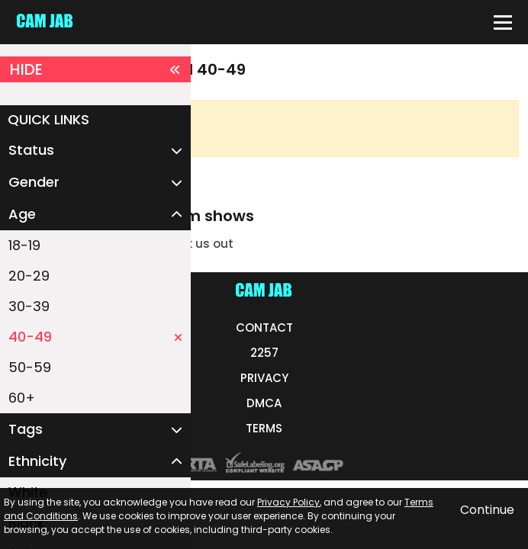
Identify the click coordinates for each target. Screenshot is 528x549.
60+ (21, 397)
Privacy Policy (288, 502)
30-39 (29, 306)
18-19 (24, 245)
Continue (487, 509)
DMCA (264, 403)
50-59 (29, 367)
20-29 (29, 275)
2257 (264, 353)
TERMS (264, 428)
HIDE (95, 69)
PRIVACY (264, 378)
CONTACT (264, 327)
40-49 (95, 336)
